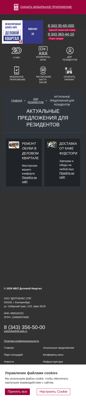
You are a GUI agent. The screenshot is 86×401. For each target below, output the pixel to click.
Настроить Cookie (53, 391)
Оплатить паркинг (69, 78)
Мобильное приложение (17, 78)
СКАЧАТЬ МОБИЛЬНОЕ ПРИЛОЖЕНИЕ (43, 7)
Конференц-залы (43, 58)
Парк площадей (13, 354)
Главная (16, 100)
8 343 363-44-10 (61, 34)
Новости (9, 361)
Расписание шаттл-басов (43, 79)
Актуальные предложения (58, 347)
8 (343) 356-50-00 (24, 327)
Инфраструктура (53, 361)
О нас (16, 57)
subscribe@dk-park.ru (15, 331)
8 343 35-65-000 (61, 26)
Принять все (17, 391)
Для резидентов (69, 58)
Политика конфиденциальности (21, 341)
